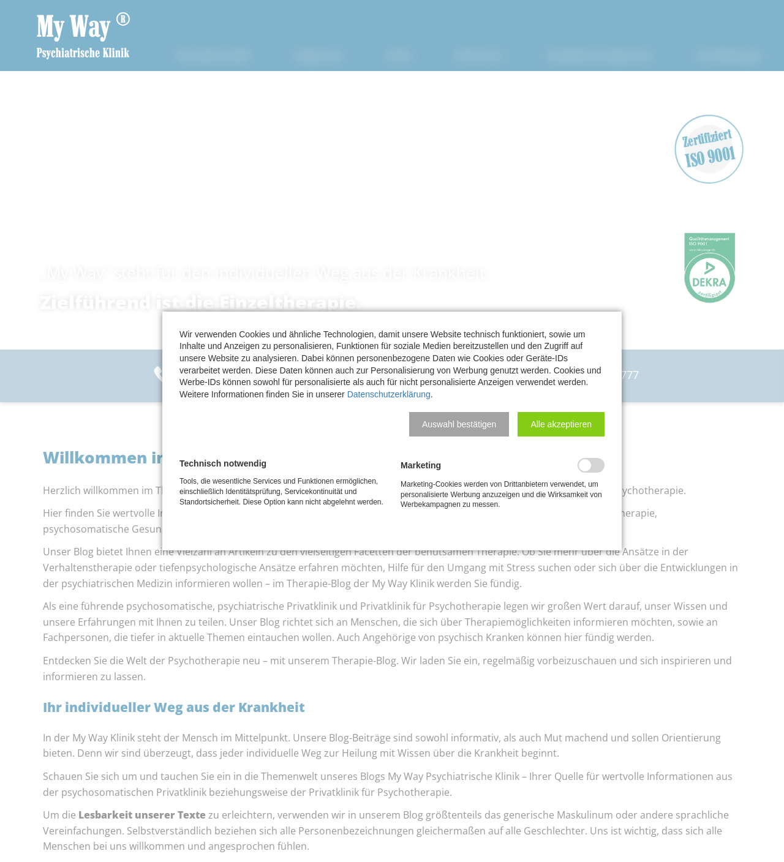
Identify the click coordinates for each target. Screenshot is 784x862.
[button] (459, 424)
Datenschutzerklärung (389, 394)
